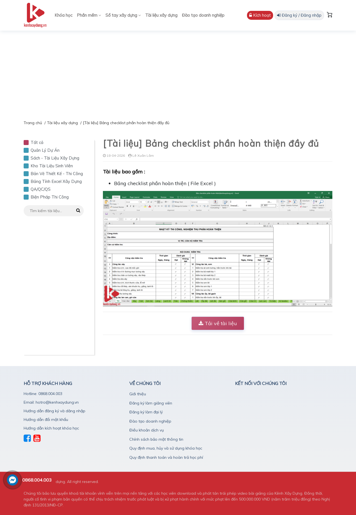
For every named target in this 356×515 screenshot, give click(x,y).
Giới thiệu (137, 393)
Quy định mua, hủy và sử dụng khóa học (165, 448)
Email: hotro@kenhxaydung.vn (51, 402)
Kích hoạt (260, 15)
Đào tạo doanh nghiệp (203, 15)
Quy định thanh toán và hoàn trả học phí (166, 457)
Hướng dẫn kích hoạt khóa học (51, 428)
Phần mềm (89, 15)
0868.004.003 (37, 480)
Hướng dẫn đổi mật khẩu (46, 419)
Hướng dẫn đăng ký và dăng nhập (54, 410)
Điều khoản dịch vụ (146, 430)
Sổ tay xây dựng (123, 15)
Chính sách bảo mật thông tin (156, 439)
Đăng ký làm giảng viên (150, 403)
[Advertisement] (178, 72)
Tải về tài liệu (218, 323)
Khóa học (63, 15)
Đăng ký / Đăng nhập (299, 15)
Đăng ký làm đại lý (146, 412)
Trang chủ (33, 122)
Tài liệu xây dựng (161, 15)
